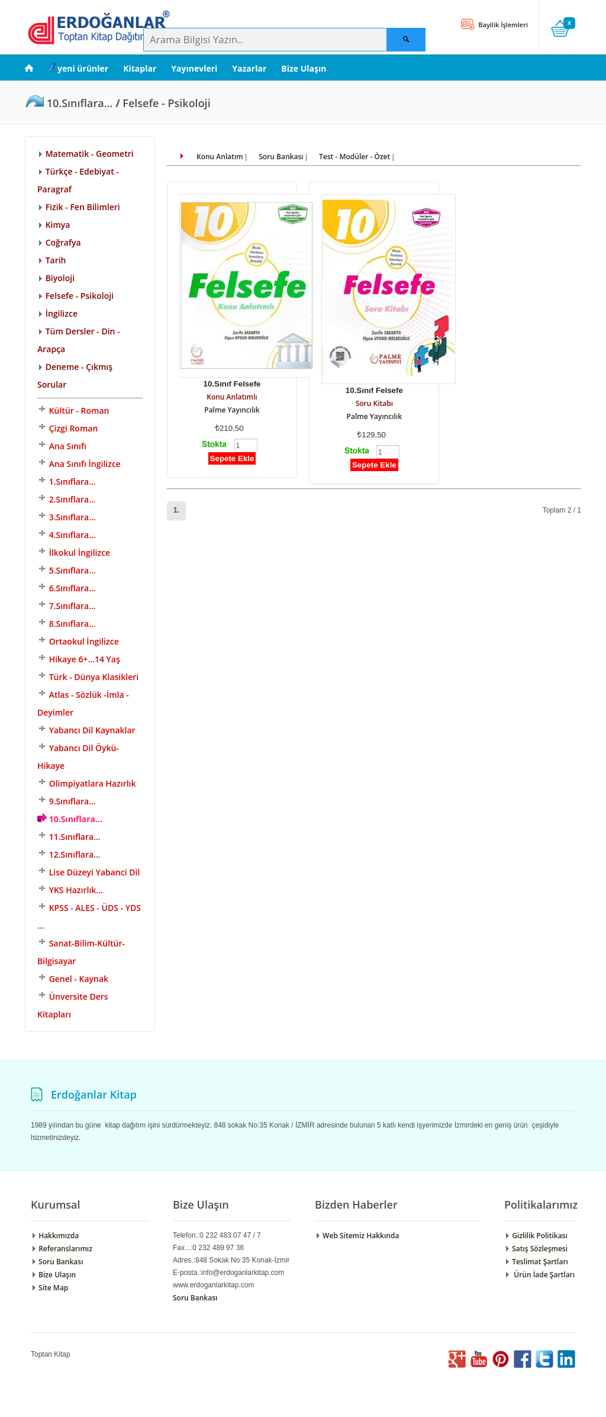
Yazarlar (249, 68)
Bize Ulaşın (303, 68)
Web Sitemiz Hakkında (357, 1236)
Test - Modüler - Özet (354, 157)
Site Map (49, 1288)
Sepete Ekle (232, 458)
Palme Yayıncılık (232, 410)
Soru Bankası (281, 157)
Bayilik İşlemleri (502, 24)
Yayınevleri (194, 68)
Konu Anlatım (219, 157)
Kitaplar (139, 68)
